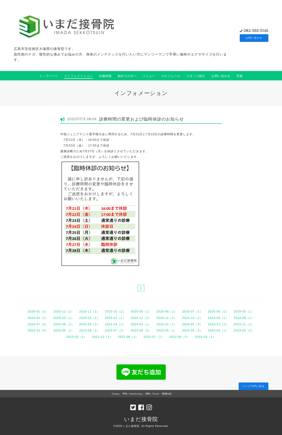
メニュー (149, 76)
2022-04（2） (179, 336)
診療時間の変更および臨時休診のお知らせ (141, 119)
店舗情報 (105, 76)
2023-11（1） (244, 324)
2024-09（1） (218, 318)
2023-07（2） (115, 330)
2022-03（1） (205, 336)
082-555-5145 (256, 30)
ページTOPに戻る (253, 386)
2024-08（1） (244, 318)
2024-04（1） (115, 324)
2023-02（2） (244, 330)
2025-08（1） (166, 311)
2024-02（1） (166, 324)
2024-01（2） (192, 324)
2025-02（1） (89, 318)
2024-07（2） (38, 324)
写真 (240, 76)
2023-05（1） (166, 330)
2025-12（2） (63, 311)
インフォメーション (78, 76)
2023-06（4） (141, 330)
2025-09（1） (141, 311)
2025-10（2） (115, 311)
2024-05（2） (89, 324)
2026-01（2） (38, 311)
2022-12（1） (102, 336)
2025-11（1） (89, 311)
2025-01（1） (115, 318)
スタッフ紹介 (195, 76)
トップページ (48, 76)
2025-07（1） (192, 311)
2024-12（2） (141, 318)
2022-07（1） (154, 336)
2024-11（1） (166, 318)
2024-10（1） (192, 318)
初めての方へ (127, 76)
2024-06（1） (63, 324)
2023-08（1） (89, 330)
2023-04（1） (192, 330)
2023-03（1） (218, 330)
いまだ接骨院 (141, 419)
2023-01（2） (76, 336)
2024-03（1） (141, 324)
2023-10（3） (38, 330)
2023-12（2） (218, 324)
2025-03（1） (63, 318)
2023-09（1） (63, 330)
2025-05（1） (244, 311)
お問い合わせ (254, 38)
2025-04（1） (38, 318)
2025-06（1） (218, 311)
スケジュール (170, 76)
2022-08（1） (128, 336)
